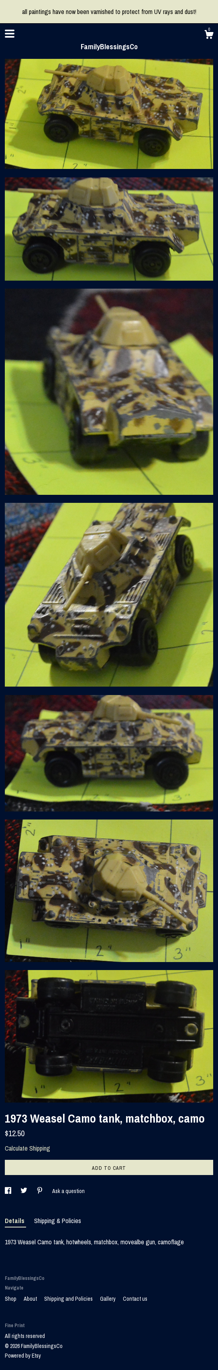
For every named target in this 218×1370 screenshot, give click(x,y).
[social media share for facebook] (8, 1191)
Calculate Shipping (27, 1148)
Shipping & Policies (57, 1220)
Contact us (135, 1298)
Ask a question (68, 1191)
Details (15, 1220)
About (31, 1298)
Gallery (108, 1298)
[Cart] (208, 36)
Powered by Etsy (23, 1355)
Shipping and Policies (69, 1298)
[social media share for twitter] (24, 1191)
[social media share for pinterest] (40, 1191)
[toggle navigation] (9, 34)
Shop (11, 1298)
